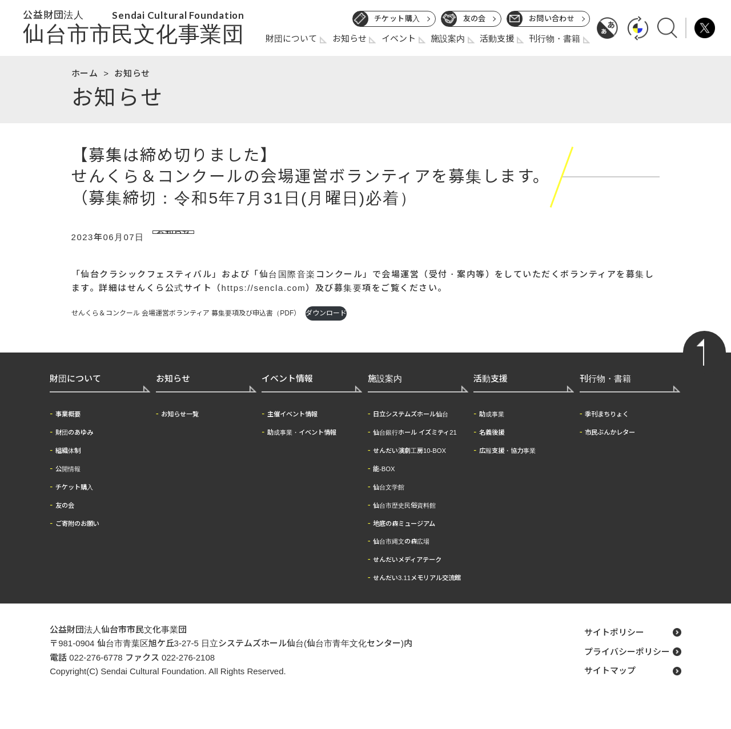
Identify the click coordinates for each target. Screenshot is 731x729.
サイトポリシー (614, 647)
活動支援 (497, 38)
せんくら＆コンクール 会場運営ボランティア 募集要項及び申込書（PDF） (186, 329)
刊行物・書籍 (554, 38)
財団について (291, 38)
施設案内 (448, 38)
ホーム (84, 73)
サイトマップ (610, 686)
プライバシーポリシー (627, 666)
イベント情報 (287, 393)
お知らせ (349, 38)
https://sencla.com (264, 302)
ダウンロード (326, 329)
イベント (398, 38)
